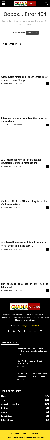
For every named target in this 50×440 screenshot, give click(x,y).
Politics (4, 408)
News (3, 396)
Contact (35, 433)
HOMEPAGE (32, 33)
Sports (4, 400)
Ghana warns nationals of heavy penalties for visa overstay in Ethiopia (24, 78)
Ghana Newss (6, 83)
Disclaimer (15, 433)
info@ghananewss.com (30, 326)
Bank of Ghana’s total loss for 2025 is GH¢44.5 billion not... (25, 285)
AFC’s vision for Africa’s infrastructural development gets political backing (21, 161)
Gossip (4, 412)
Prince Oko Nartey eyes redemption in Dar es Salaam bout (24, 120)
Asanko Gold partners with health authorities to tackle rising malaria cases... (24, 244)
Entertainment (7, 416)
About (26, 433)
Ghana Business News (10, 404)
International (7, 420)
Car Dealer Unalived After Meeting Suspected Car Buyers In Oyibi (24, 202)
